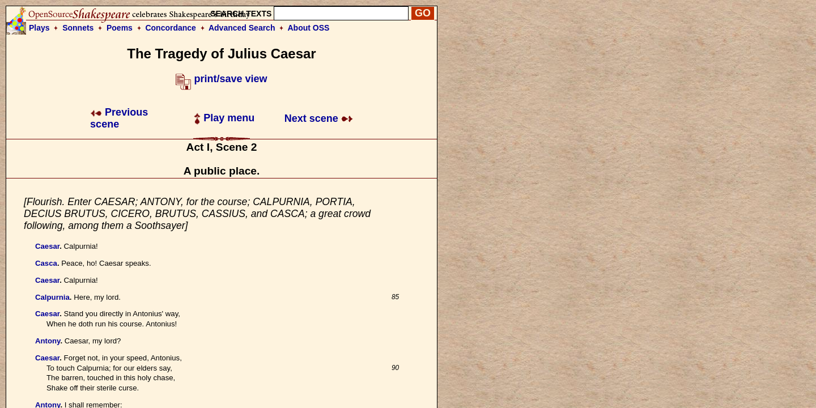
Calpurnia (52, 297)
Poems (120, 27)
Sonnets (78, 27)
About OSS (309, 27)
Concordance (170, 27)
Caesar (47, 246)
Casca (46, 263)
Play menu (224, 118)
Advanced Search (242, 27)
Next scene (318, 118)
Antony (47, 341)
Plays (39, 27)
